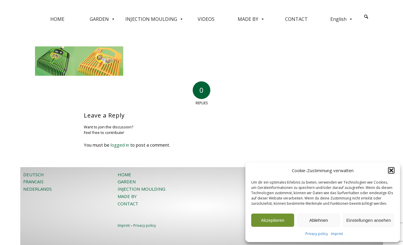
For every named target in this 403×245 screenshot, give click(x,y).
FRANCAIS (33, 181)
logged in (120, 145)
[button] (391, 170)
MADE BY (251, 19)
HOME (57, 19)
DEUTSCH (33, 174)
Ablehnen (318, 220)
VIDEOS (206, 19)
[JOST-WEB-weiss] (201, 6)
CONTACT (296, 19)
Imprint (337, 233)
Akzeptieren (272, 220)
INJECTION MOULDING (154, 19)
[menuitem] (366, 19)
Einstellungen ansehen (368, 220)
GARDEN (102, 19)
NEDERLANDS (37, 189)
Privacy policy (316, 233)
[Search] (366, 17)
